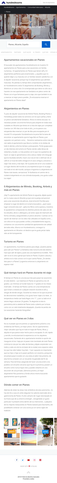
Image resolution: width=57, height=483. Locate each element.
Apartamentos (21, 7)
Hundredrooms (9, 7)
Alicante (47, 7)
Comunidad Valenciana (35, 7)
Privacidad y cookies (28, 479)
